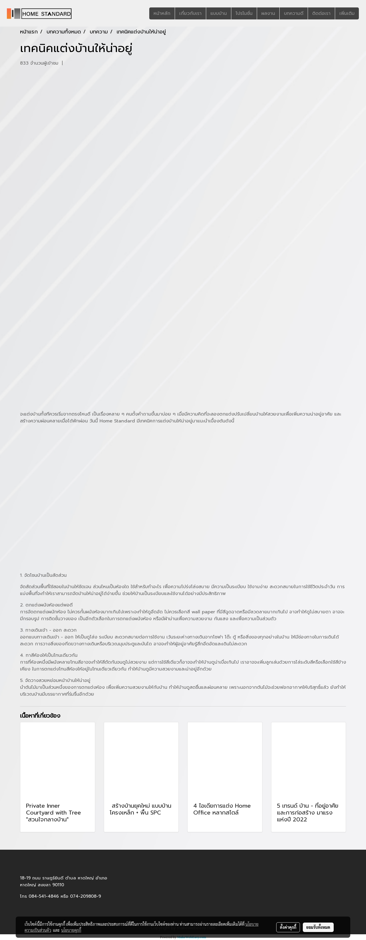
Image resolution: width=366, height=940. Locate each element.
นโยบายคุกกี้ (71, 930)
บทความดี (293, 13)
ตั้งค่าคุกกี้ (288, 927)
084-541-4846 (44, 896)
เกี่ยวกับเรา (190, 13)
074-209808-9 (85, 896)
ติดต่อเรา (321, 13)
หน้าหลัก (162, 13)
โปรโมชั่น (244, 13)
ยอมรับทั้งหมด (318, 927)
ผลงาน (268, 13)
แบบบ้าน (218, 13)
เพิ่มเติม (347, 13)
